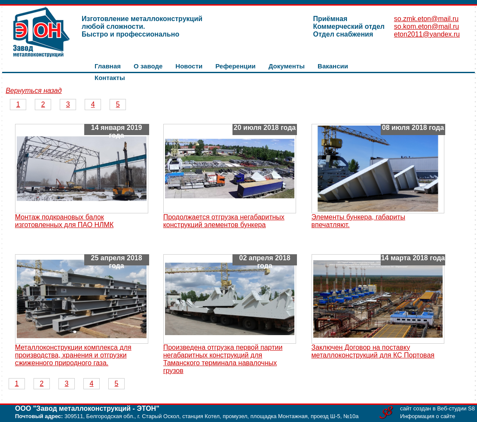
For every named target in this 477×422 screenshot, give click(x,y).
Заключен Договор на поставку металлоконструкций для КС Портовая (373, 351)
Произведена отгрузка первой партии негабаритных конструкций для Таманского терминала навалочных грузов (223, 359)
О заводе (148, 66)
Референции (235, 66)
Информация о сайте (427, 416)
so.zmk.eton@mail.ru (426, 18)
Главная (108, 66)
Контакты (110, 77)
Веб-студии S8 (456, 408)
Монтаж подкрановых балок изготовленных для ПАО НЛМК (64, 220)
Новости (188, 66)
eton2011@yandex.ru (427, 34)
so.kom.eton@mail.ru (426, 26)
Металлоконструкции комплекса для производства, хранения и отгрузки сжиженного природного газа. (73, 355)
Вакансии (333, 66)
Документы (287, 66)
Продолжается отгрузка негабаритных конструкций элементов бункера (223, 220)
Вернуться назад (33, 90)
